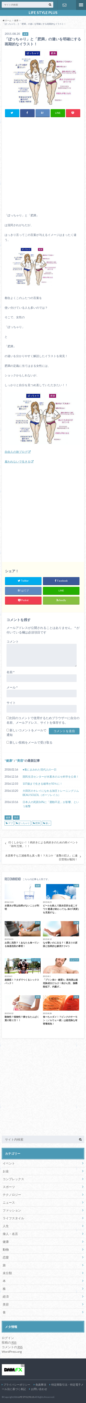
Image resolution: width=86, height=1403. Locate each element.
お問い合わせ (64, 5)
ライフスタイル (13, 1218)
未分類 (7, 1273)
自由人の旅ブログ (16, 451)
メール (12, 687)
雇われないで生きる (17, 461)
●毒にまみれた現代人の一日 (40, 769)
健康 (9, 760)
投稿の (9, 1342)
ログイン (8, 1338)
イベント (9, 1163)
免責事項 (40, 1384)
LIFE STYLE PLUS (43, 13)
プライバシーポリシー (16, 1384)
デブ (10, 823)
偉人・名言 (10, 1234)
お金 (6, 1171)
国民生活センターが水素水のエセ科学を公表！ (51, 776)
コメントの (12, 1347)
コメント (13, 641)
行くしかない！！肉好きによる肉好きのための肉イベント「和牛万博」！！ (43, 844)
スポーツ (9, 1187)
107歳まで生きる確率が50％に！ (42, 783)
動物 (6, 1249)
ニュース (9, 1202)
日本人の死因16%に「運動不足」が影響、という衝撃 (51, 804)
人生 (6, 1226)
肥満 (37, 823)
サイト (11, 702)
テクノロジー (12, 1194)
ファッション (12, 1210)
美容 (20, 760)
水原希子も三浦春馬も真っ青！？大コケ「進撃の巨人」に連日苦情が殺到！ (41, 857)
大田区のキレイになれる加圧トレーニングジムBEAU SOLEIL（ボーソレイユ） (51, 792)
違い (47, 823)
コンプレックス (13, 1179)
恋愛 (6, 1257)
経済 (6, 1296)
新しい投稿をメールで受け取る (31, 742)
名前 (11, 672)
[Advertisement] (43, 165)
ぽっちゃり (24, 823)
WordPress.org (12, 1351)
